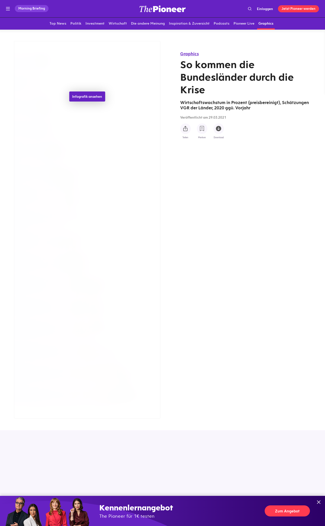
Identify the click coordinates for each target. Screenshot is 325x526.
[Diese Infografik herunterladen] (218, 128)
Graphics (189, 53)
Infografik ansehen (87, 97)
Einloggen (265, 9)
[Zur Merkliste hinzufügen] (202, 128)
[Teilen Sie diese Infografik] (185, 128)
